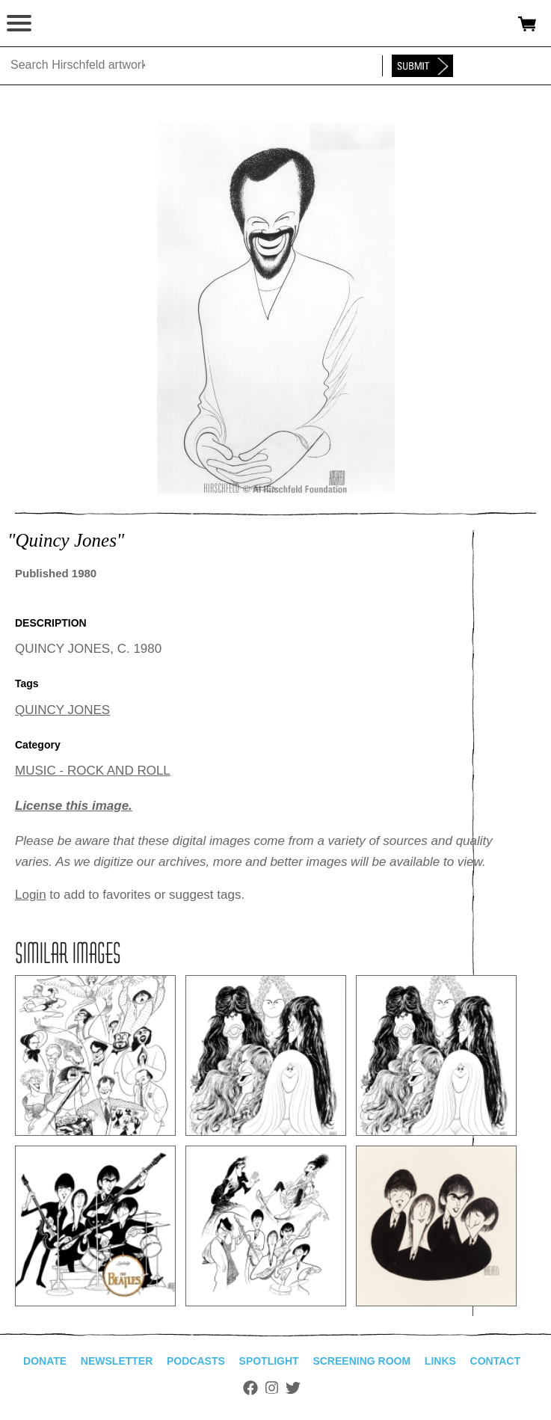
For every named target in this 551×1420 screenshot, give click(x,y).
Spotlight (269, 1361)
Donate (45, 1361)
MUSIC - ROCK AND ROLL (92, 770)
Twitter (293, 1387)
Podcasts (196, 1361)
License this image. (73, 806)
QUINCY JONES (62, 710)
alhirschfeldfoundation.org (63, 24)
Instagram (271, 1387)
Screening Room (361, 1361)
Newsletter (117, 1361)
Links (440, 1361)
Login (30, 895)
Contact (495, 1361)
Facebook (250, 1387)
